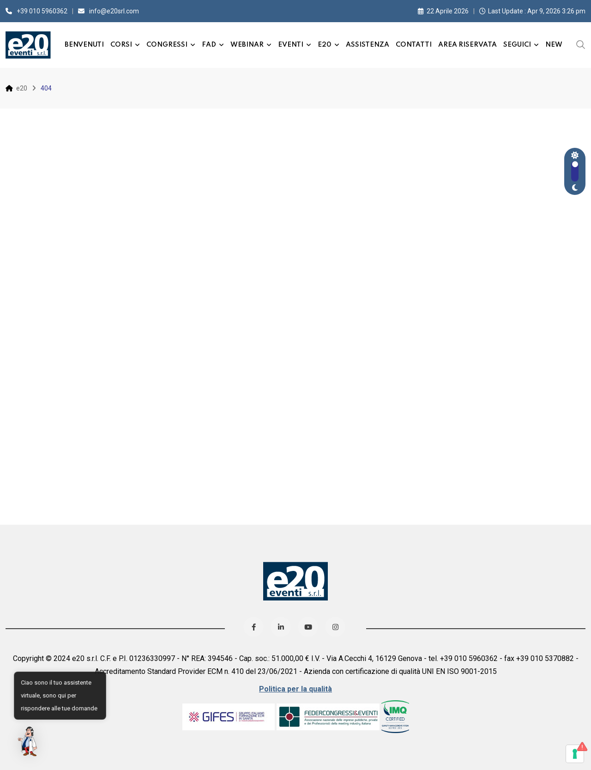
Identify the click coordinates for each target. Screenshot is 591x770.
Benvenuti (84, 45)
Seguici (517, 45)
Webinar (247, 45)
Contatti (414, 45)
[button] (28, 741)
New (553, 45)
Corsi (121, 45)
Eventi (290, 45)
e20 (325, 45)
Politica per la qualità (295, 689)
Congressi (166, 45)
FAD (209, 45)
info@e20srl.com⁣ (114, 11)
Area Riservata (467, 45)
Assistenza (367, 45)
